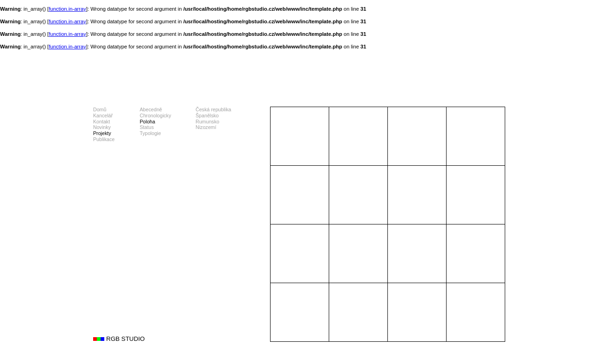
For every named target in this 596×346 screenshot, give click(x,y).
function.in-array (67, 9)
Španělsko (207, 115)
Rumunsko (207, 121)
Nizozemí (206, 127)
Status (147, 127)
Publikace (104, 139)
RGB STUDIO (125, 338)
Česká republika (213, 109)
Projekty (102, 133)
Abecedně (151, 109)
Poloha (147, 121)
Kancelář (103, 115)
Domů (99, 109)
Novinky (102, 127)
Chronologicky (155, 115)
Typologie (150, 133)
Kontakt (101, 121)
